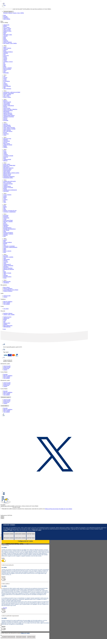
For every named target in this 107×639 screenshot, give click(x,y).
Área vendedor (6, 304)
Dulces (4, 50)
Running (5, 243)
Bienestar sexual (6, 175)
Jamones (5, 59)
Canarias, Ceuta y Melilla (18, 12)
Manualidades (6, 111)
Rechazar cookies (9, 533)
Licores (5, 80)
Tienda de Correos (7, 31)
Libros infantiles (6, 125)
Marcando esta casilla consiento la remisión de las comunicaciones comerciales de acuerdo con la (37, 508)
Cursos (4, 135)
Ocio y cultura (6, 27)
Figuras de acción (7, 101)
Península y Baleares (7, 12)
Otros (4, 236)
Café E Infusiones (7, 88)
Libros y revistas (7, 29)
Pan (4, 62)
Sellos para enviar (7, 138)
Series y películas (7, 94)
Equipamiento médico (8, 177)
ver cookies (4, 547)
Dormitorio (5, 216)
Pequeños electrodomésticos (9, 228)
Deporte (5, 39)
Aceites (5, 46)
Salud (4, 33)
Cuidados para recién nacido (9, 181)
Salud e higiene (6, 171)
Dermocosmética (7, 170)
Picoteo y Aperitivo (7, 67)
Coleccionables (6, 103)
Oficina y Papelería (7, 42)
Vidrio (4, 202)
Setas (4, 71)
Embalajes (5, 139)
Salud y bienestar (7, 130)
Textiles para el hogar (8, 220)
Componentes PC (7, 264)
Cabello (5, 153)
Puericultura (6, 191)
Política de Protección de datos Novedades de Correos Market (58, 508)
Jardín (4, 222)
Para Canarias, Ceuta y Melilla (10, 43)
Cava (4, 82)
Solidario (5, 147)
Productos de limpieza (8, 232)
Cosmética (5, 154)
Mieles (4, 66)
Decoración (5, 215)
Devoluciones (6, 368)
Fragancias (5, 156)
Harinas (5, 56)
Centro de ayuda (6, 295)
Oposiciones (6, 133)
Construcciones (6, 104)
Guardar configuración (8, 636)
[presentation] (11, 512)
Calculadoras (6, 282)
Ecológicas (5, 84)
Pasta (4, 64)
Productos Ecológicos (8, 51)
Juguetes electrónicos (8, 110)
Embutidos (5, 53)
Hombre (5, 206)
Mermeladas (6, 72)
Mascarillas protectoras (8, 167)
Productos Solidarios (7, 291)
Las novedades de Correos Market (10, 289)
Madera (5, 197)
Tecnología (5, 40)
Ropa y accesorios (7, 182)
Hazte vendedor (6, 19)
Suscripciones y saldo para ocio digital (11, 92)
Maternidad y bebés (7, 34)
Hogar (4, 38)
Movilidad (5, 255)
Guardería (5, 185)
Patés (4, 65)
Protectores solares (7, 169)
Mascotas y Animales (8, 221)
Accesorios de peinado (8, 155)
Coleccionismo (6, 141)
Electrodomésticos (7, 227)
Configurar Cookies (20, 533)
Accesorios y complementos (9, 211)
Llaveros (5, 119)
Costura (5, 195)
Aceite (4, 320)
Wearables (5, 275)
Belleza (5, 32)
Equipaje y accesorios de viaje (10, 210)
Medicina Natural (7, 174)
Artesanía (5, 35)
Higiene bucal (6, 166)
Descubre (5, 16)
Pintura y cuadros (7, 97)
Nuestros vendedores (7, 288)
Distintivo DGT (6, 323)
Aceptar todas (31, 533)
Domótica (5, 235)
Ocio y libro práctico (7, 131)
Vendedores (5, 17)
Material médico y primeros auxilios (11, 172)
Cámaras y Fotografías (8, 265)
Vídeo (4, 274)
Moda (4, 37)
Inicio (4, 329)
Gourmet (5, 58)
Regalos (5, 146)
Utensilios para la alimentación (10, 189)
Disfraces (5, 117)
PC (4, 270)
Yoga (4, 244)
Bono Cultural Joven (7, 325)
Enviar (2, 516)
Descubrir (5, 374)
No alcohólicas (6, 81)
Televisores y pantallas (8, 257)
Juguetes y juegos (7, 28)
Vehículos (5, 226)
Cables (4, 263)
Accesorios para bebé (8, 183)
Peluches (5, 106)
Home (4, 15)
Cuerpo (4, 152)
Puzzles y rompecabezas (8, 105)
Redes (4, 271)
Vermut (4, 78)
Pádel (4, 241)
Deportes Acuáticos (7, 242)
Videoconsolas (6, 259)
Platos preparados (7, 69)
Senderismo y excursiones (9, 246)
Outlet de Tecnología (7, 268)
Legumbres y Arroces (8, 61)
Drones (4, 277)
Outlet (4, 209)
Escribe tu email (16, 507)
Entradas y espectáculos (8, 93)
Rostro (4, 150)
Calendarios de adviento (8, 116)
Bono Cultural (6, 287)
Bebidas (5, 26)
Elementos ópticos (7, 276)
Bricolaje (5, 224)
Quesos (4, 70)
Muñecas (5, 100)
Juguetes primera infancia (8, 115)
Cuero (4, 198)
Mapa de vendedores (7, 301)
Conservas (5, 49)
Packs (4, 158)
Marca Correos (6, 143)
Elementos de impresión (8, 269)
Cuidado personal (7, 159)
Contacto (5, 296)
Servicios (5, 142)
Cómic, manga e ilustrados (9, 127)
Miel (4, 321)
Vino (4, 76)
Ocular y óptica (6, 164)
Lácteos (5, 60)
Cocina (4, 219)
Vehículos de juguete (7, 114)
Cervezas (5, 77)
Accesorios (5, 261)
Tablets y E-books (7, 273)
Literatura (5, 123)
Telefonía (5, 260)
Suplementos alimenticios (9, 176)
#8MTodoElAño (6, 326)
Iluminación (6, 225)
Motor (4, 252)
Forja (4, 200)
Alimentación (6, 24)
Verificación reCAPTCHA (6, 515)
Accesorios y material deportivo (10, 247)
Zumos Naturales (7, 86)
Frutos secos (6, 55)
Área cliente (6, 308)
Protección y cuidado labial (9, 165)
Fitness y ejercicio (7, 250)
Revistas (5, 132)
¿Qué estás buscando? (17, 9)
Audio (4, 258)
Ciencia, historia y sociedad (9, 128)
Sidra (4, 87)
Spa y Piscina (6, 230)
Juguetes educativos (7, 113)
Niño (4, 208)
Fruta (4, 54)
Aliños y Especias (7, 48)
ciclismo (5, 239)
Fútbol (4, 249)
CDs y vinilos (6, 95)
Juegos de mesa (6, 108)
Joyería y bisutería (7, 194)
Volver (4, 45)
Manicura (5, 160)
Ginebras (5, 83)
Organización (6, 217)
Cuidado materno (7, 186)
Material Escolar (7, 281)
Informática (5, 266)
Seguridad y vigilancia (8, 233)
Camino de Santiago (7, 144)
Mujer (4, 205)
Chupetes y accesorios (8, 187)
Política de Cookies (36, 530)
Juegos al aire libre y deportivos (10, 109)
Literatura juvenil (7, 126)
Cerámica (5, 199)
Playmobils (5, 120)
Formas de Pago (6, 367)
